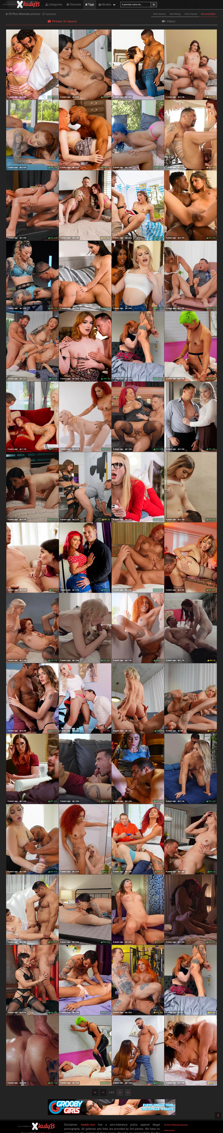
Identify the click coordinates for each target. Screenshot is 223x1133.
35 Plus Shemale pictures (176, 1125)
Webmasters (169, 1130)
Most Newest (159, 14)
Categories (53, 4)
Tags (89, 4)
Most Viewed (191, 14)
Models (104, 4)
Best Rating (175, 14)
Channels (74, 4)
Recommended (208, 14)
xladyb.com (88, 1124)
